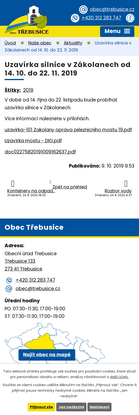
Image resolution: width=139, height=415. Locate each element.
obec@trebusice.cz (112, 9)
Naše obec (39, 43)
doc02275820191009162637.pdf (40, 152)
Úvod (10, 43)
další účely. (119, 376)
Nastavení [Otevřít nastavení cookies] (99, 407)
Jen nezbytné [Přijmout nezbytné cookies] (71, 407)
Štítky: (13, 90)
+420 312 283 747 (101, 18)
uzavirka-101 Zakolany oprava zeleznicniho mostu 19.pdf (68, 130)
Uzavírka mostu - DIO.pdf (33, 140)
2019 (28, 90)
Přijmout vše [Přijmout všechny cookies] (41, 407)
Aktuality (73, 43)
